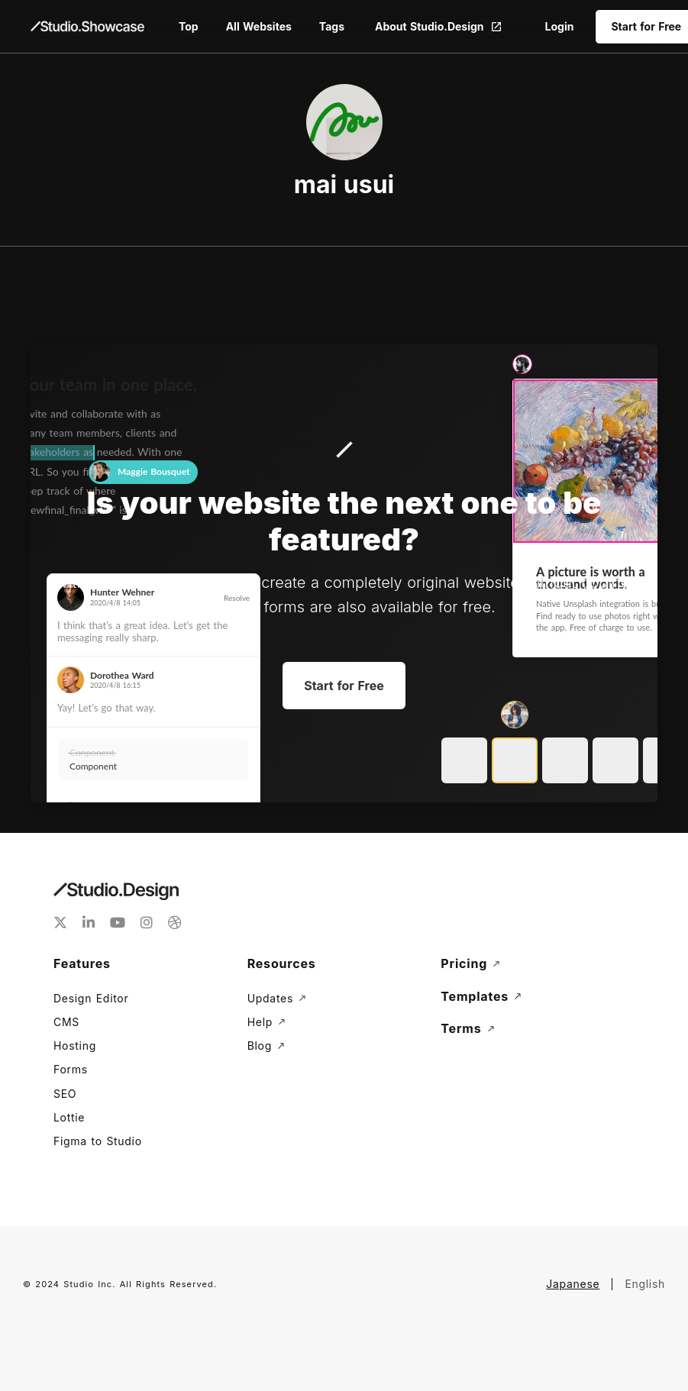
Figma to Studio (97, 1140)
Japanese (572, 1283)
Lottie (69, 1117)
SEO (64, 1093)
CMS (66, 1021)
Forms (70, 1069)
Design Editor (90, 998)
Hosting (74, 1045)
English (645, 1283)
